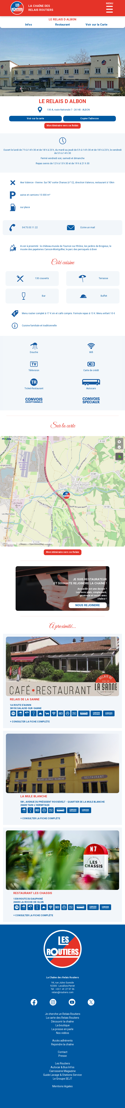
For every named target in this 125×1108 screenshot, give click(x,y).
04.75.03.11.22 (30, 227)
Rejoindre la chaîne (62, 1044)
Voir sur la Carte (96, 24)
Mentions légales (62, 1086)
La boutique (63, 1025)
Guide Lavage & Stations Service (62, 1074)
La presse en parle (62, 1029)
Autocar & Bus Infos (62, 1067)
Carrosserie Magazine (62, 1071)
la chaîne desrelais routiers (40, 8)
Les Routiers (62, 1063)
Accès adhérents (62, 1040)
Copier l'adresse (89, 118)
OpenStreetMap (36, 544)
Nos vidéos (62, 1032)
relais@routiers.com (62, 992)
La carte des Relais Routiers (62, 1017)
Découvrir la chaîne (62, 1021)
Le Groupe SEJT (62, 1078)
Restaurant (62, 24)
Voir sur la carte (35, 118)
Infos (28, 24)
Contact (62, 1052)
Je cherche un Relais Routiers (62, 1013)
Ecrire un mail (87, 227)
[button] (66, 495)
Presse (62, 1055)
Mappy (23, 544)
